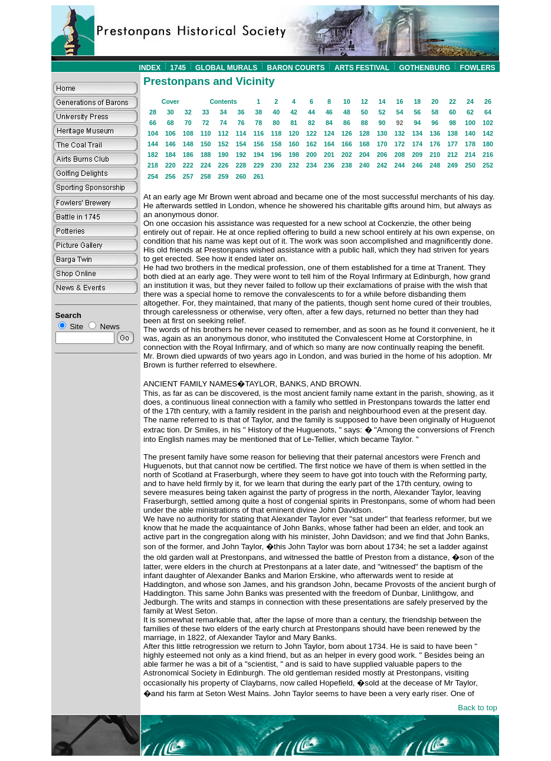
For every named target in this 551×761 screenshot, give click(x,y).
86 (346, 122)
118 (276, 133)
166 (347, 143)
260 (241, 176)
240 (364, 165)
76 (240, 122)
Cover (170, 101)
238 (347, 165)
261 (258, 176)
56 (417, 112)
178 (470, 143)
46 (329, 112)
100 (470, 122)
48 (346, 112)
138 (452, 133)
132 (400, 133)
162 (311, 143)
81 (293, 122)
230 (276, 165)
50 (364, 112)
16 (399, 101)
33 (205, 112)
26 (487, 101)
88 (364, 122)
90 (382, 122)
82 (311, 122)
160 (293, 143)
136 (434, 133)
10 (346, 101)
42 (293, 112)
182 (152, 154)
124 (329, 133)
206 (382, 154)
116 (258, 133)
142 (488, 133)
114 (241, 133)
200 (311, 154)
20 (434, 101)
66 (152, 122)
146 (170, 143)
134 (417, 133)
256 (170, 176)
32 (188, 112)
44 (311, 112)
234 (311, 165)
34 (223, 112)
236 (329, 165)
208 (400, 154)
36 (240, 112)
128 (364, 133)
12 (364, 101)
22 (452, 101)
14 (382, 101)
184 (170, 154)
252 (488, 165)
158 (276, 143)
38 (258, 112)
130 (382, 133)
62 (470, 112)
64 (487, 112)
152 (223, 143)
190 (223, 154)
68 (170, 122)
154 (241, 143)
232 (293, 165)
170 (382, 143)
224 (206, 165)
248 (434, 165)
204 (364, 154)
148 (188, 143)
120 (293, 133)
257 (188, 176)
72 (205, 122)
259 (223, 176)
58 (434, 112)
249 (452, 165)
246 (417, 165)
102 (488, 122)
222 (188, 165)
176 (434, 143)
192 (241, 154)
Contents (223, 101)
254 (152, 176)
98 (452, 122)
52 (382, 112)
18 (417, 101)
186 (188, 154)
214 (470, 154)
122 (311, 133)
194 (258, 154)
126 (347, 133)
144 (152, 143)
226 (223, 165)
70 (188, 122)
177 (452, 143)
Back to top (477, 707)
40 (276, 112)
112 (223, 133)
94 (417, 122)
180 (488, 143)
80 (276, 122)
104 (152, 133)
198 (293, 154)
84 (329, 122)
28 (152, 112)
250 (470, 165)
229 (258, 165)
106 (170, 133)
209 (417, 154)
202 (347, 154)
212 (452, 154)
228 (241, 165)
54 (399, 112)
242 (382, 165)
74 (223, 122)
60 (452, 112)
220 (170, 165)
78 (258, 122)
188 (206, 154)
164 (329, 143)
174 (417, 143)
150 (206, 143)
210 (434, 154)
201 (329, 154)
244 (400, 165)
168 (364, 143)
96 (434, 122)
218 (152, 165)
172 (400, 143)
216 (488, 154)
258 (206, 176)
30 (170, 112)
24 (470, 101)
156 (258, 143)
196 (276, 154)
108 (188, 133)
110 (206, 133)
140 (470, 133)
